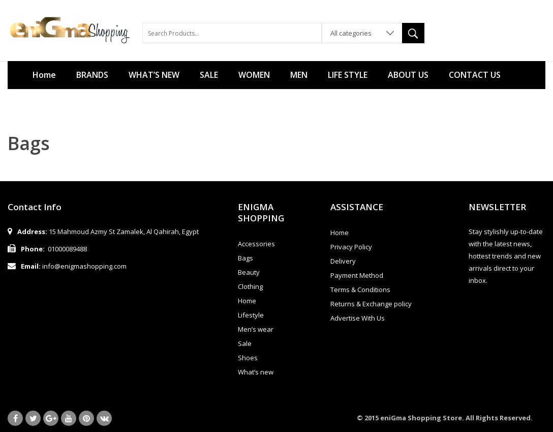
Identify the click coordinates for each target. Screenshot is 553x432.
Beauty (249, 272)
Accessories (256, 243)
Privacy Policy (351, 246)
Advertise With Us (357, 318)
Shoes (248, 357)
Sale (245, 343)
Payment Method (356, 275)
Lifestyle (251, 315)
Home (247, 300)
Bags (245, 258)
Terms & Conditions (360, 289)
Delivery (343, 261)
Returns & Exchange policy (371, 303)
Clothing (250, 286)
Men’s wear (255, 329)
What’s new (255, 372)
